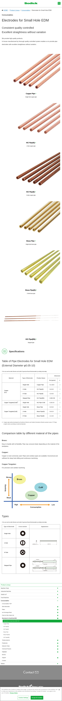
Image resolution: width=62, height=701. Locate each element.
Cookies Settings (23, 698)
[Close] (59, 690)
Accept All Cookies (37, 698)
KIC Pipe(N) (30, 143)
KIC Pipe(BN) (30, 339)
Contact (4, 660)
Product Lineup (15, 10)
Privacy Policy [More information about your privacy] (14, 693)
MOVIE (4, 654)
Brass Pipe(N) (30, 290)
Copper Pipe (30, 94)
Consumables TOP (7, 603)
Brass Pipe (30, 241)
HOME (5, 10)
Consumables (25, 10)
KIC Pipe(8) (30, 192)
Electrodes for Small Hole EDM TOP (12, 621)
